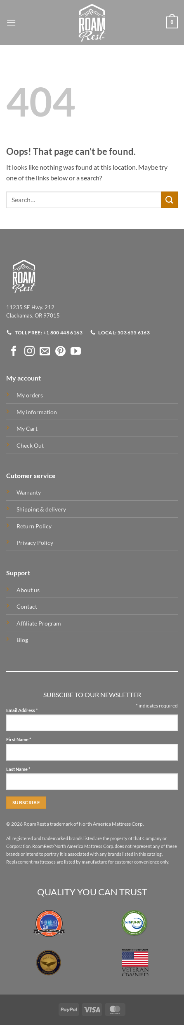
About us (28, 589)
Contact (27, 606)
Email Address (22, 710)
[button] (11, 22)
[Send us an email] (45, 351)
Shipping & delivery (41, 509)
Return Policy (34, 526)
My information (37, 412)
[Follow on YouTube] (76, 351)
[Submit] (169, 199)
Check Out (30, 445)
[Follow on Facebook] (14, 351)
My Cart (27, 428)
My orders (30, 395)
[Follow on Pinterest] (60, 351)
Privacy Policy (35, 542)
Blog (22, 639)
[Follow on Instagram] (29, 351)
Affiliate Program (39, 623)
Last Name (18, 769)
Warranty (29, 492)
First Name (18, 740)
